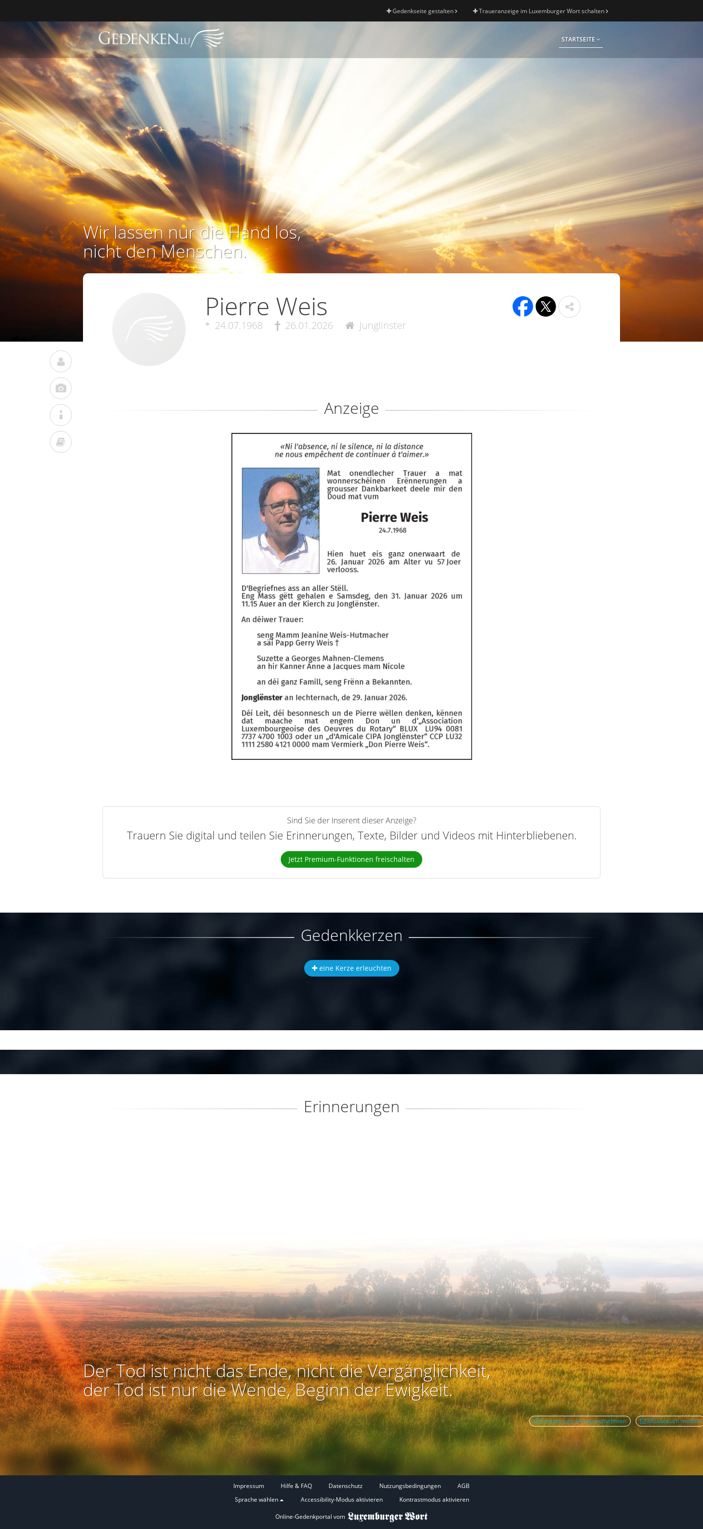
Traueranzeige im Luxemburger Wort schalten (540, 11)
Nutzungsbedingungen (410, 1486)
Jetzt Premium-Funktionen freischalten (351, 859)
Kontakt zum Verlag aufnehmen (580, 1421)
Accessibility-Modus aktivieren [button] (342, 1499)
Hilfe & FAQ (296, 1486)
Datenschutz (346, 1486)
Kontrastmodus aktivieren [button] (434, 1499)
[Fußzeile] (351, 1493)
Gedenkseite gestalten (422, 11)
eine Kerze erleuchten (352, 968)
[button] (569, 307)
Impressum (248, 1486)
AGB (463, 1486)
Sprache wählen (259, 1499)
